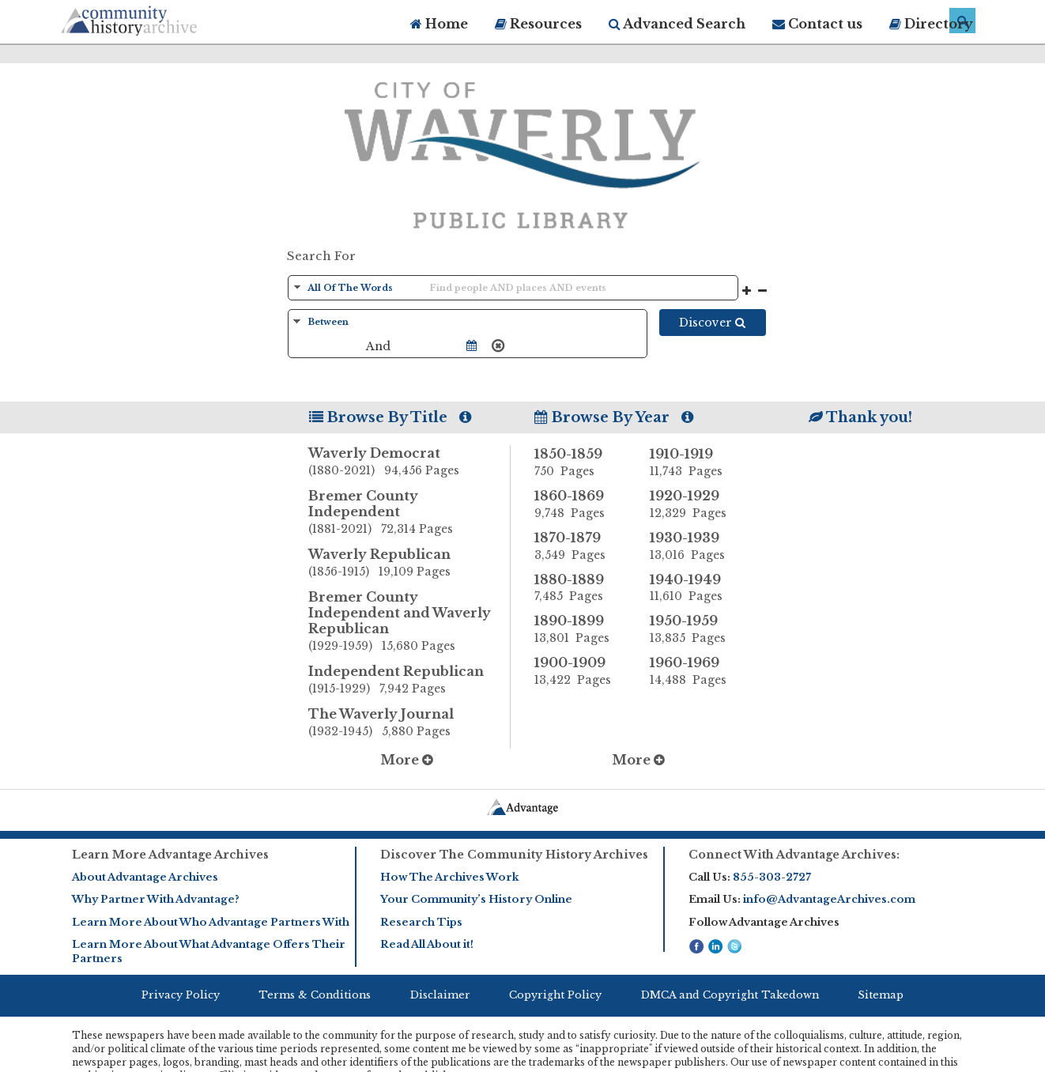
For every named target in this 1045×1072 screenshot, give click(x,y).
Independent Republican (409, 680)
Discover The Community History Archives (514, 854)
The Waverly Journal (409, 723)
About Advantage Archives (145, 877)
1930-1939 (695, 546)
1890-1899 (580, 629)
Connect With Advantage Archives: (794, 854)
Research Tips (421, 922)
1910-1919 (695, 462)
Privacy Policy (180, 995)
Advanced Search (677, 24)
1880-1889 (580, 588)
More (406, 760)
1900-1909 (580, 671)
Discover (712, 322)
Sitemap (881, 995)
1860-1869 (580, 504)
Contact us (817, 24)
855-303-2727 (772, 877)
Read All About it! (426, 944)
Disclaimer (440, 995)
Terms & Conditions (314, 995)
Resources (538, 24)
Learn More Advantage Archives (170, 854)
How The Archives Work (449, 877)
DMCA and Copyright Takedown (730, 995)
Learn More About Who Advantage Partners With (210, 922)
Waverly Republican (409, 563)
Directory (931, 24)
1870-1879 (580, 546)
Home (439, 24)
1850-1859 (580, 462)
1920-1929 (695, 504)
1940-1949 (695, 588)
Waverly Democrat (409, 462)
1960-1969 (695, 671)
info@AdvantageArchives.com (829, 899)
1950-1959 (695, 629)
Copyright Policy (555, 995)
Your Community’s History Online (476, 899)
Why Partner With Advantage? (156, 899)
